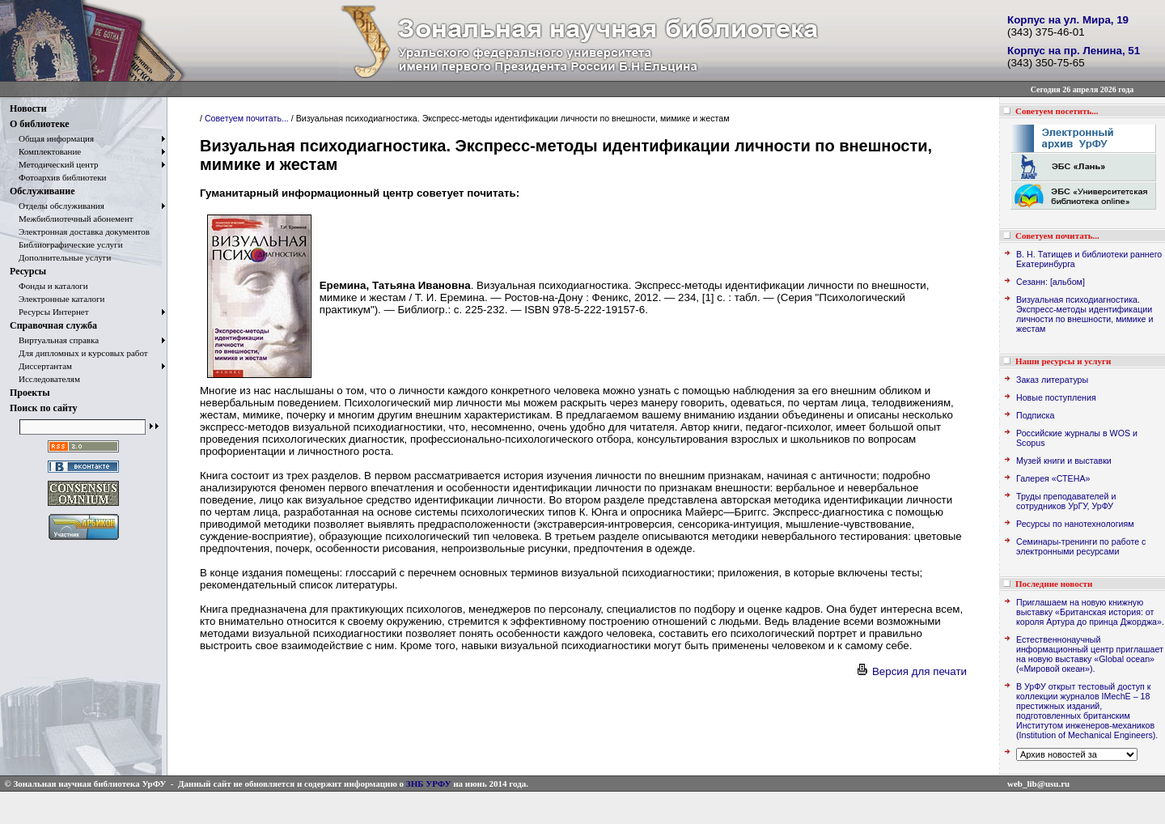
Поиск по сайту (44, 408)
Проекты (30, 392)
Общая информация (52, 138)
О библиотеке (40, 124)
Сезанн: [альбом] (1050, 282)
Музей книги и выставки (1064, 460)
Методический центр (54, 164)
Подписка (1035, 415)
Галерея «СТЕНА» (1053, 478)
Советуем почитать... (247, 118)
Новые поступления (1056, 397)
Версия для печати (911, 671)
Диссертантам (41, 366)
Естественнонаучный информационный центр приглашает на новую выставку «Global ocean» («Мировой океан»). (1089, 654)
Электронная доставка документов (80, 231)
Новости (28, 108)
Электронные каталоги (57, 299)
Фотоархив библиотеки (58, 177)
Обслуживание (42, 191)
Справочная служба (53, 325)
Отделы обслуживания (57, 205)
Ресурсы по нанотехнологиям (1075, 524)
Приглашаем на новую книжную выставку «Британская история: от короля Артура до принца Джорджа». (1090, 611)
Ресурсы (28, 271)
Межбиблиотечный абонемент (71, 218)
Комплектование (45, 151)
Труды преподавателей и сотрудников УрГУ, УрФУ (1066, 501)
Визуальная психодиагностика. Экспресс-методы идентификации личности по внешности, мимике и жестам (1084, 314)
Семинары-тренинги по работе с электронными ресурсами (1081, 546)
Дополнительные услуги (60, 257)
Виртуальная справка (54, 340)
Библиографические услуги (66, 244)
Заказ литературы (1052, 379)
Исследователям (45, 379)
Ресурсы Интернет (49, 311)
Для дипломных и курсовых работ (79, 353)
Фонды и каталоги (49, 286)
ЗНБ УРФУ (428, 783)
